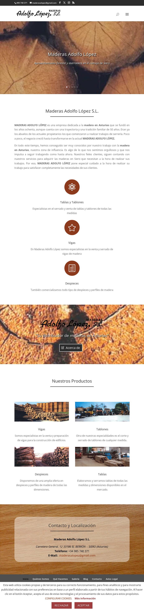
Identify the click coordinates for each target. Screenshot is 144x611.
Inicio (26, 578)
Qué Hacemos (60, 578)
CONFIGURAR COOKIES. (58, 598)
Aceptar (83, 605)
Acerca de (73, 348)
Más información (85, 598)
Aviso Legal (112, 578)
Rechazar (62, 605)
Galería (75, 578)
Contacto (97, 578)
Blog (85, 578)
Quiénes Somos (41, 578)
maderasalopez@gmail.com (77, 555)
